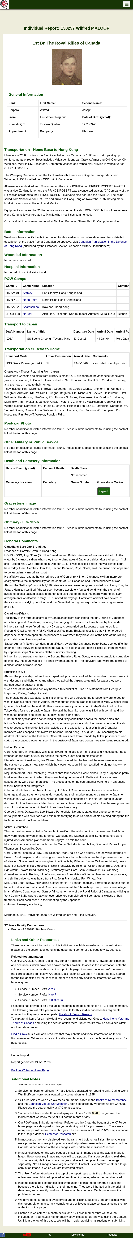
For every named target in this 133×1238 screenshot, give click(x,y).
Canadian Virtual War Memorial (48, 1103)
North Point (30, 299)
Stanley (27, 292)
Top (49, 1234)
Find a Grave (19, 1034)
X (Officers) (55, 1000)
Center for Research (58, 1133)
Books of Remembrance (111, 1100)
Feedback (112, 1234)
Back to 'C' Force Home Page (30, 1070)
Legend (103, 491)
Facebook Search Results (75, 1014)
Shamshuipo (31, 306)
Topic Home (77, 1234)
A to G (52, 989)
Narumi (27, 313)
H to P (52, 994)
